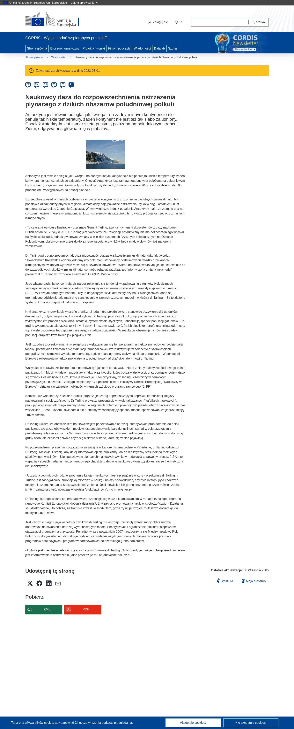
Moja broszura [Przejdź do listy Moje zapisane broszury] (254, 581)
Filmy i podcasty (119, 48)
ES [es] (45, 84)
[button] (179, 22)
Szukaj (173, 48)
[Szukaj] (259, 22)
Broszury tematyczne (64, 48)
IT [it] (63, 84)
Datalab (159, 48)
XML (47, 609)
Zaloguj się (158, 22)
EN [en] (36, 84)
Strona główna (37, 48)
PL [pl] (71, 84)
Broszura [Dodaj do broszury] (225, 580)
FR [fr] (53, 84)
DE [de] (28, 84)
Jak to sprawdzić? (84, 2)
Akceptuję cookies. (193, 722)
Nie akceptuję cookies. (251, 722)
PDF (86, 609)
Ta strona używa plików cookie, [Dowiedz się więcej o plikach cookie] (33, 722)
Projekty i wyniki (94, 48)
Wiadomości (142, 48)
